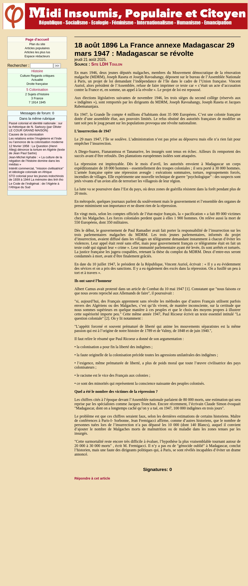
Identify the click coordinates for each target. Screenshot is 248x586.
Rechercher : (18, 65)
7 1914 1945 (37, 102)
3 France (37, 98)
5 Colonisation (37, 89)
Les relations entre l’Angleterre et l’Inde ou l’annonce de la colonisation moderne (36, 140)
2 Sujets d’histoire (37, 94)
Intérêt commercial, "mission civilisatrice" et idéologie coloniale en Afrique (36, 170)
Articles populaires (37, 48)
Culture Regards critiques (37, 75)
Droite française (37, 84)
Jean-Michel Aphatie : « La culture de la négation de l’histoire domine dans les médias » (35, 160)
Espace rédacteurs (37, 56)
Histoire (37, 71)
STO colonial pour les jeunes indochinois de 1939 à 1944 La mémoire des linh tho (36, 177)
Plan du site (37, 44)
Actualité (37, 80)
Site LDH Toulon (106, 64)
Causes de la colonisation (26, 134)
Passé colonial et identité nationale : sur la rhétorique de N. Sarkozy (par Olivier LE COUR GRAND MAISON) (35, 126)
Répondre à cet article (92, 478)
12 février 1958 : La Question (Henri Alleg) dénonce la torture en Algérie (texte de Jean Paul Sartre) (37, 149)
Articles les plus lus (37, 52)
